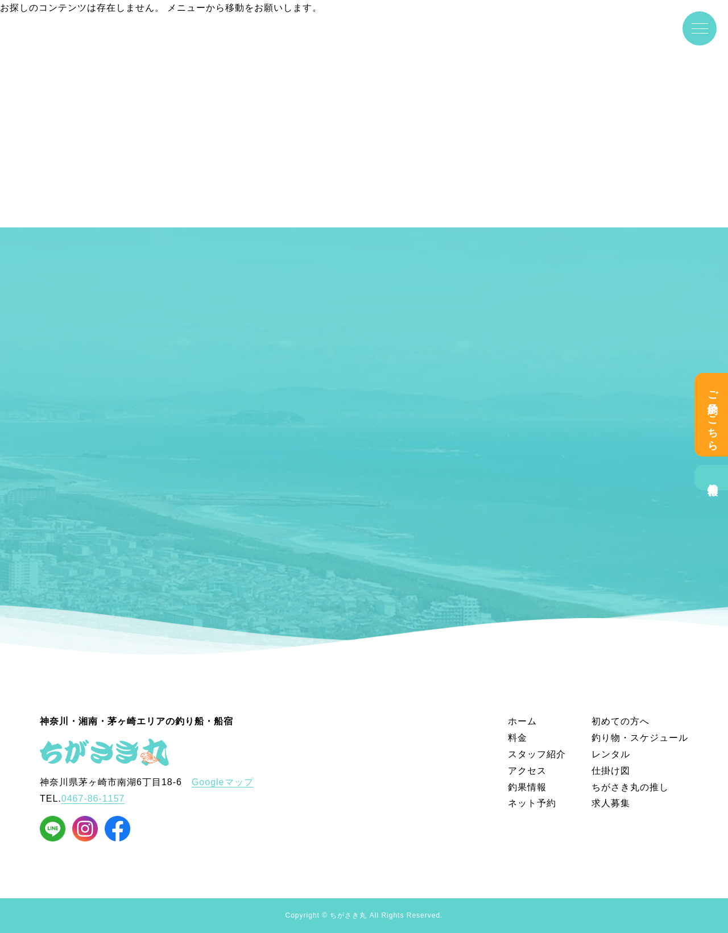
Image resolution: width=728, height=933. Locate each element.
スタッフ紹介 (537, 754)
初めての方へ (621, 721)
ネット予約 (532, 803)
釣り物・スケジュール (640, 738)
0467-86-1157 (93, 798)
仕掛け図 (611, 771)
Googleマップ (223, 782)
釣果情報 (712, 477)
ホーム (522, 721)
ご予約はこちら (712, 414)
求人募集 (611, 803)
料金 (517, 738)
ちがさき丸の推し (630, 787)
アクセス (527, 771)
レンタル (611, 754)
